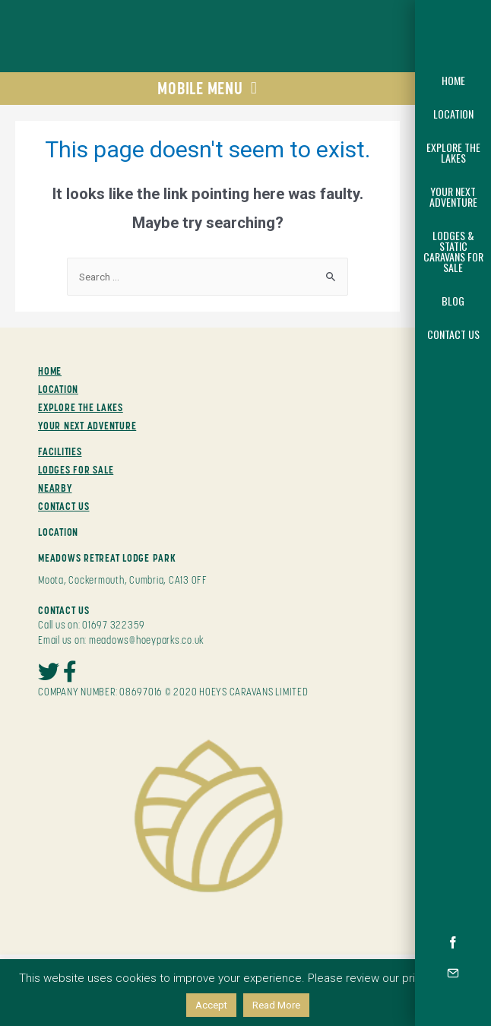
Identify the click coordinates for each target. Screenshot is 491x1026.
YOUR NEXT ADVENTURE (87, 425)
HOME (50, 371)
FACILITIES (60, 451)
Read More (276, 1005)
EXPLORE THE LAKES (80, 407)
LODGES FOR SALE (75, 470)
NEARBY (55, 488)
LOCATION (58, 389)
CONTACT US (64, 506)
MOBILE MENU (207, 88)
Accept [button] (211, 1005)
